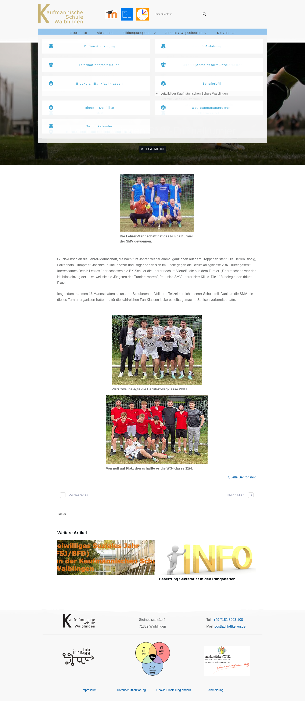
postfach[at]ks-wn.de (229, 626)
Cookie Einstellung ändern (173, 690)
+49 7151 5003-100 (228, 619)
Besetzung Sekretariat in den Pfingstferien (207, 563)
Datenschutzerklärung (131, 690)
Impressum (89, 690)
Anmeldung (215, 690)
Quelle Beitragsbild (242, 477)
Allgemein (152, 149)
